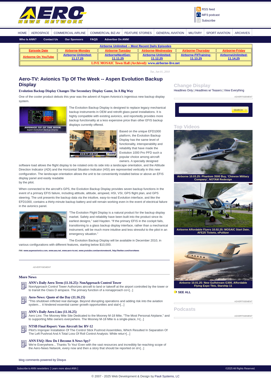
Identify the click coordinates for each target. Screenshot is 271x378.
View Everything (234, 90)
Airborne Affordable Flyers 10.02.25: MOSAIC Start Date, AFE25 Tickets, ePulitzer (213, 231)
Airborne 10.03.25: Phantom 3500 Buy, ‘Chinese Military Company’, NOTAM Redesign (213, 178)
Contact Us (50, 39)
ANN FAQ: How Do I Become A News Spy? (59, 341)
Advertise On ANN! (117, 39)
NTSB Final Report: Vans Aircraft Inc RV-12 (61, 326)
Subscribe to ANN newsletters (33, 368)
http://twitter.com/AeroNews (125, 250)
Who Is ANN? (28, 39)
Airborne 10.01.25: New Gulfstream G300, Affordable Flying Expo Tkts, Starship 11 (213, 284)
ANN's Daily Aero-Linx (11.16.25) (53, 312)
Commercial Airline (70, 33)
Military (195, 33)
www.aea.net (55, 250)
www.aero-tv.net (70, 250)
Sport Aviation (218, 33)
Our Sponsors (74, 39)
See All (182, 292)
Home (22, 33)
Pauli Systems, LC (167, 376)
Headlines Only (183, 90)
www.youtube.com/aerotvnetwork (95, 250)
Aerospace (40, 33)
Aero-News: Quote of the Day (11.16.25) (57, 297)
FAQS (94, 39)
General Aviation (170, 33)
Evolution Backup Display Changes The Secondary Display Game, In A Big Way (76, 91)
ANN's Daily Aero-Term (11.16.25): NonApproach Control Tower (75, 283)
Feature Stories (138, 33)
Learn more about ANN (64, 368)
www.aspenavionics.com (36, 250)
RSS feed (208, 9)
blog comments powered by (42, 360)
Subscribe (208, 20)
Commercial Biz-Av (105, 33)
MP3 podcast (211, 15)
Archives (242, 33)
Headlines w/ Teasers (208, 90)
